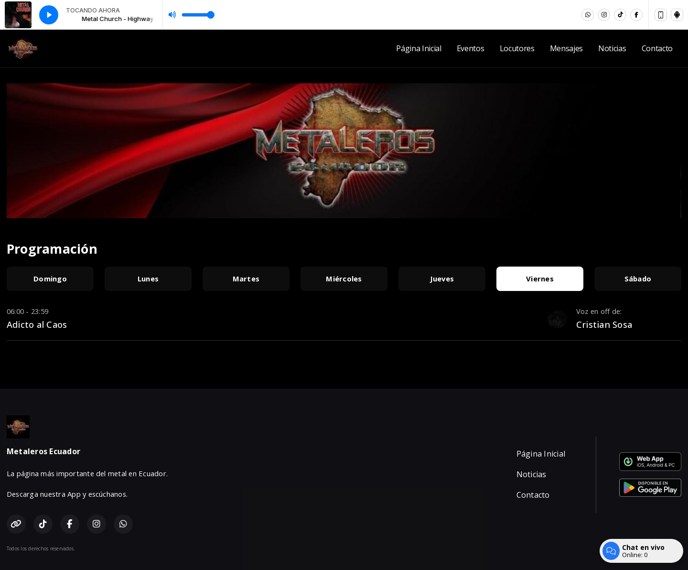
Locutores (517, 48)
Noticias (612, 48)
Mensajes (566, 48)
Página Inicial (418, 48)
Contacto (657, 48)
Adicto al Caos (37, 324)
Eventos (470, 48)
